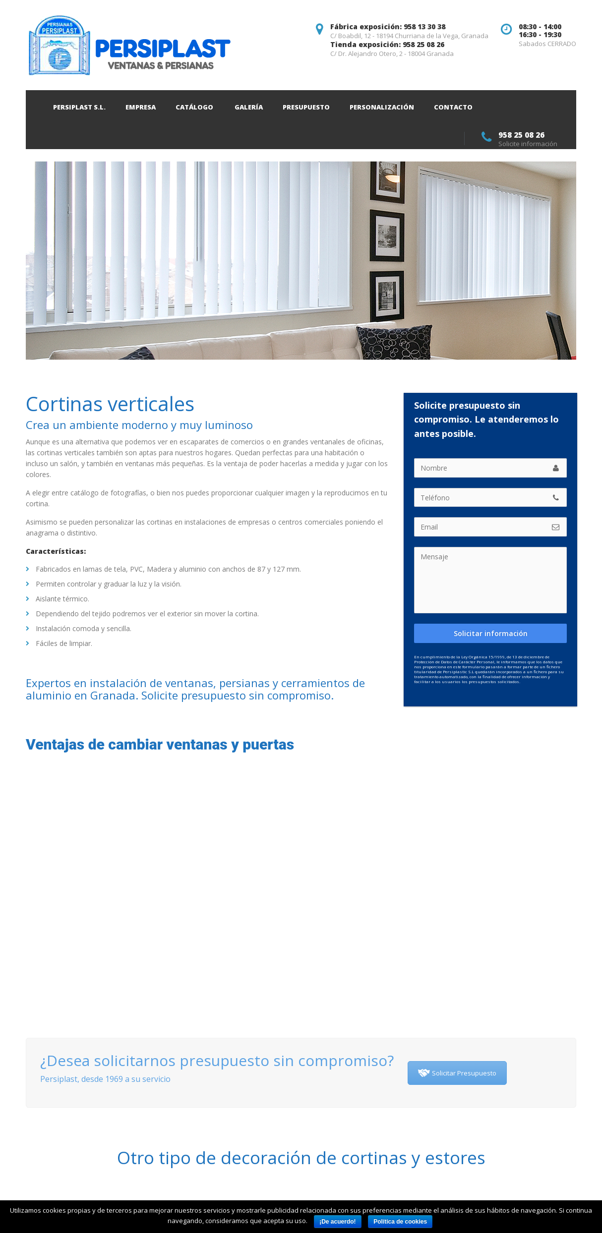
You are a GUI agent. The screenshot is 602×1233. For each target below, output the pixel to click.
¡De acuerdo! (337, 1221)
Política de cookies (400, 1221)
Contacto (453, 107)
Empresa (140, 107)
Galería (249, 107)
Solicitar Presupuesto (457, 1073)
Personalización (382, 107)
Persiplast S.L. (79, 107)
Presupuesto (306, 107)
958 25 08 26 (521, 135)
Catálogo (194, 107)
